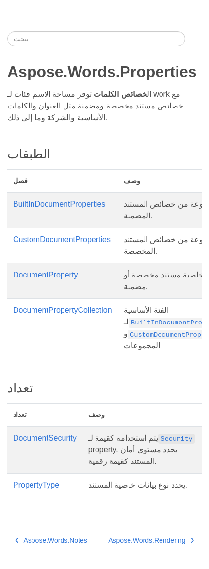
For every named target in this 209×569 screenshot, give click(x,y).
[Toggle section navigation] (193, 38)
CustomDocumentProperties (62, 239)
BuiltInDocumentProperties (59, 204)
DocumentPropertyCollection (62, 310)
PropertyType (36, 485)
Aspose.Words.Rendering (151, 540)
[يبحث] (96, 38)
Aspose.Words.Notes (51, 540)
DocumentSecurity (45, 438)
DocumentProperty (45, 275)
